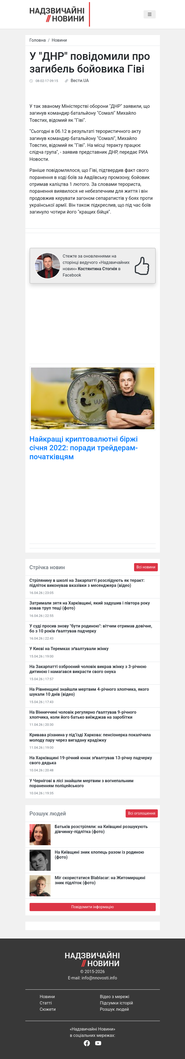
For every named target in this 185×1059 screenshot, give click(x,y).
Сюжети (48, 1009)
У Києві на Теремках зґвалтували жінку (69, 648)
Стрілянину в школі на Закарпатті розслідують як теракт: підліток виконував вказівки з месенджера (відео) (87, 583)
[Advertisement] (93, 325)
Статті (46, 1002)
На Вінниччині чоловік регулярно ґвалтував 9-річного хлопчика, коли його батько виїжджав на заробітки (83, 715)
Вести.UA (80, 80)
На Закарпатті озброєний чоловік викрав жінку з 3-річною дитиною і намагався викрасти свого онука (88, 669)
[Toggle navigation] (150, 14)
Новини (59, 40)
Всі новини (145, 567)
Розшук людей (114, 1009)
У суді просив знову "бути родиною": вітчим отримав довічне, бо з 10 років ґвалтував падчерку (91, 628)
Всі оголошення (141, 813)
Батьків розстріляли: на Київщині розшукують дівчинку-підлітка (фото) (101, 829)
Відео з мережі (114, 996)
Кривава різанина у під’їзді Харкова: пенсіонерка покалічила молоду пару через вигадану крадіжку (90, 737)
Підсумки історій (116, 1002)
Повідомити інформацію (92, 907)
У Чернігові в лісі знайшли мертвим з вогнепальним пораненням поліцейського (82, 783)
